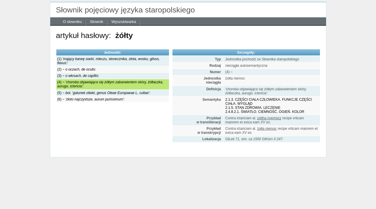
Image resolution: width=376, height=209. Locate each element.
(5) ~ (103, 93)
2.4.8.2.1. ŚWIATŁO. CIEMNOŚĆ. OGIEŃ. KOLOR (264, 112)
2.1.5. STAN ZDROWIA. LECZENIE (252, 108)
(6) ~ (91, 99)
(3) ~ (78, 76)
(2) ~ (76, 69)
